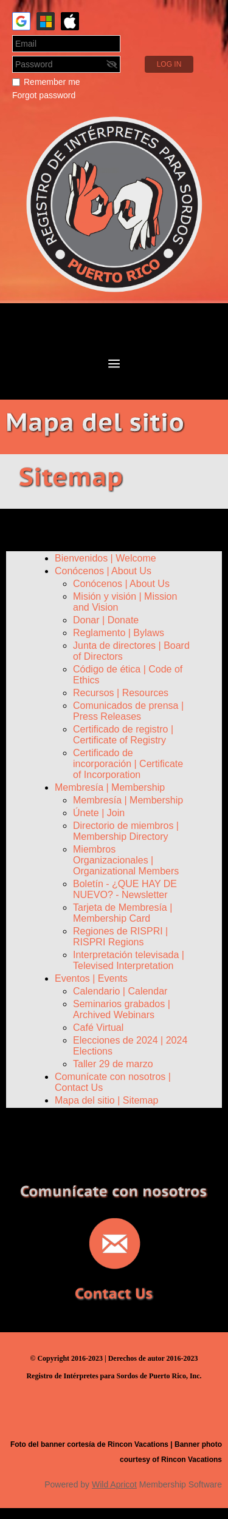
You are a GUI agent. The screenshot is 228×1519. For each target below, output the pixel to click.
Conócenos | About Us (103, 571)
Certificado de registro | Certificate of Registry (123, 734)
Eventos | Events (91, 978)
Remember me (52, 82)
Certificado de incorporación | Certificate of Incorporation (128, 764)
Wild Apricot (114, 1484)
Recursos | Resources (120, 693)
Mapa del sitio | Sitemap (106, 1100)
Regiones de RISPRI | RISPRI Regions (120, 936)
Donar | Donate (106, 620)
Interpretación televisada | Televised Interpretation (128, 960)
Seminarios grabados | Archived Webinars (121, 1009)
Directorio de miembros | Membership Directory (126, 831)
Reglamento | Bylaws (118, 633)
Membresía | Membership (110, 787)
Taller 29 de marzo (113, 1064)
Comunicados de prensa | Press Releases (128, 711)
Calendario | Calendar (120, 991)
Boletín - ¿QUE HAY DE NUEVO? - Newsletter (125, 889)
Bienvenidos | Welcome (105, 558)
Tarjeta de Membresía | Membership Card (122, 913)
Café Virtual (98, 1027)
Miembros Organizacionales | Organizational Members (126, 860)
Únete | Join (99, 813)
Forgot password (43, 95)
